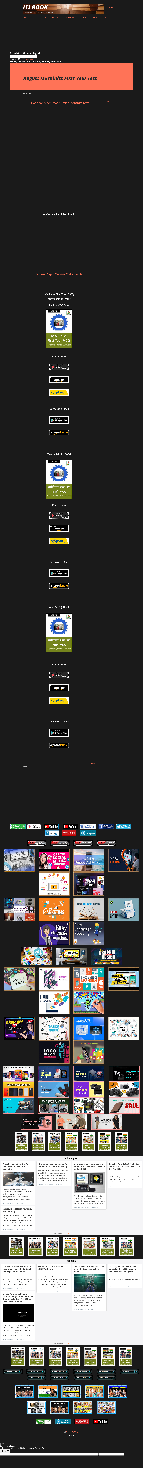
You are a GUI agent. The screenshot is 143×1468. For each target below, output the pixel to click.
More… (105, 17)
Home (25, 17)
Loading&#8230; (59, 154)
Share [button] (107, 101)
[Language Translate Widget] (23, 56)
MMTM (95, 17)
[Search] (111, 7)
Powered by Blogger (72, 1432)
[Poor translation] (7, 1451)
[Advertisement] (71, 37)
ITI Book (35, 7)
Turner (35, 17)
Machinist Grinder (71, 17)
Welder (84, 17)
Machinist (55, 17)
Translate (28, 59)
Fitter (45, 17)
